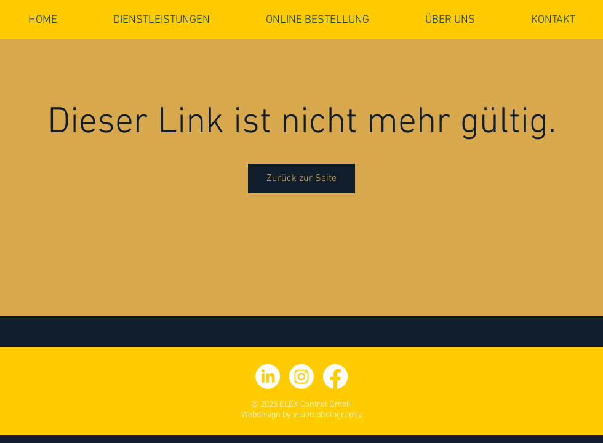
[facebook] (335, 376)
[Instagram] (301, 376)
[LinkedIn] (267, 376)
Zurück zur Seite (301, 178)
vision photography (327, 415)
